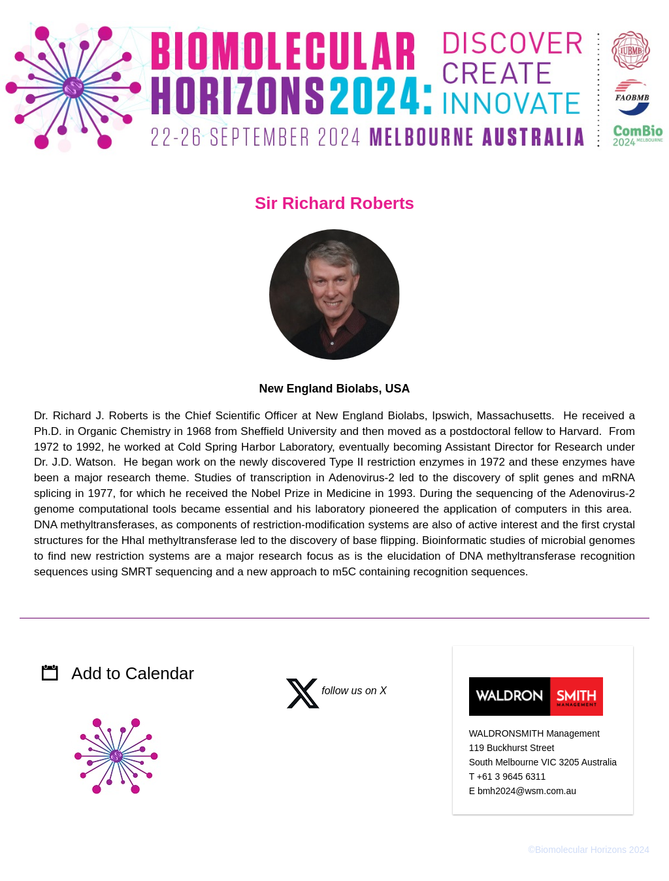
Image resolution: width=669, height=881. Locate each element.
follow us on (331, 690)
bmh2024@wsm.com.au (527, 791)
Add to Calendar (132, 673)
